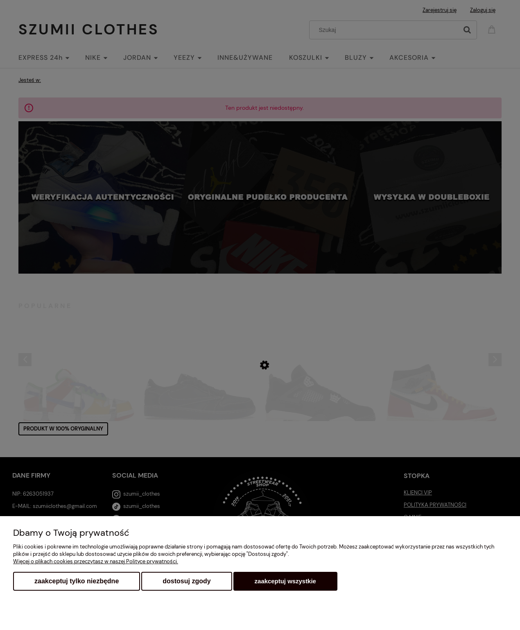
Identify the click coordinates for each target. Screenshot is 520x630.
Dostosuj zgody (186, 581)
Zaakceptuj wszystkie (285, 581)
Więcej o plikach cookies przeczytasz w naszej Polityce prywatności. (95, 561)
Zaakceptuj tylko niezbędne (76, 581)
